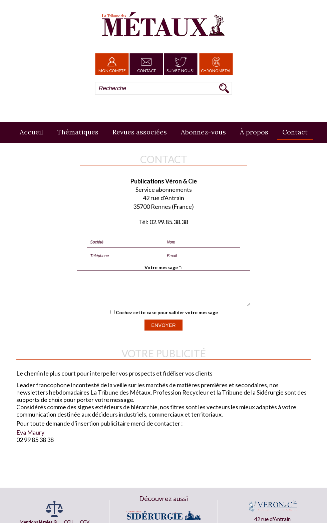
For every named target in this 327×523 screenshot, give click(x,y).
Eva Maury (30, 438)
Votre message (161, 267)
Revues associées (139, 132)
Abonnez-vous (203, 132)
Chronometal (216, 64)
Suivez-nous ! (181, 64)
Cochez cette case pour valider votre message (167, 318)
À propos (254, 132)
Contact (146, 64)
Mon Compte (112, 64)
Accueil (31, 132)
